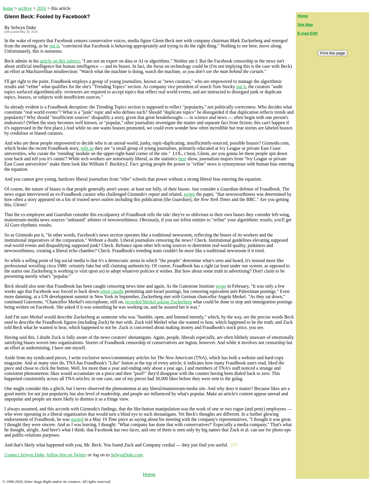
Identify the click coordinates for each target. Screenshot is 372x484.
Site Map (305, 24)
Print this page (332, 53)
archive (25, 8)
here (182, 158)
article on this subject (60, 60)
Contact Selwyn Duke (24, 454)
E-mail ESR (307, 33)
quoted (77, 419)
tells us (87, 148)
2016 (41, 8)
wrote (221, 286)
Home (149, 474)
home (8, 8)
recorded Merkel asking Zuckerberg (158, 301)
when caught (112, 291)
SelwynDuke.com (127, 454)
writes (189, 194)
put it (54, 45)
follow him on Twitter (67, 454)
